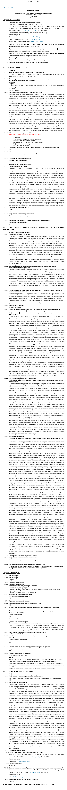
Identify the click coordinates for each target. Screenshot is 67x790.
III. (6, 7)
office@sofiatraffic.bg (30, 31)
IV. (8, 7)
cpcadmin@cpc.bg (34, 757)
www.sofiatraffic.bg (34, 37)
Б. (12, 7)
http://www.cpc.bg (24, 761)
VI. (11, 7)
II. (4, 7)
